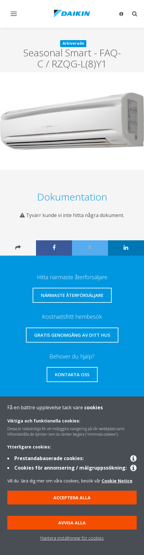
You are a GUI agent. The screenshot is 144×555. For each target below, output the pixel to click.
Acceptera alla (72, 498)
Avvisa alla (72, 523)
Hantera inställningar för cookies (72, 538)
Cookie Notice (117, 481)
